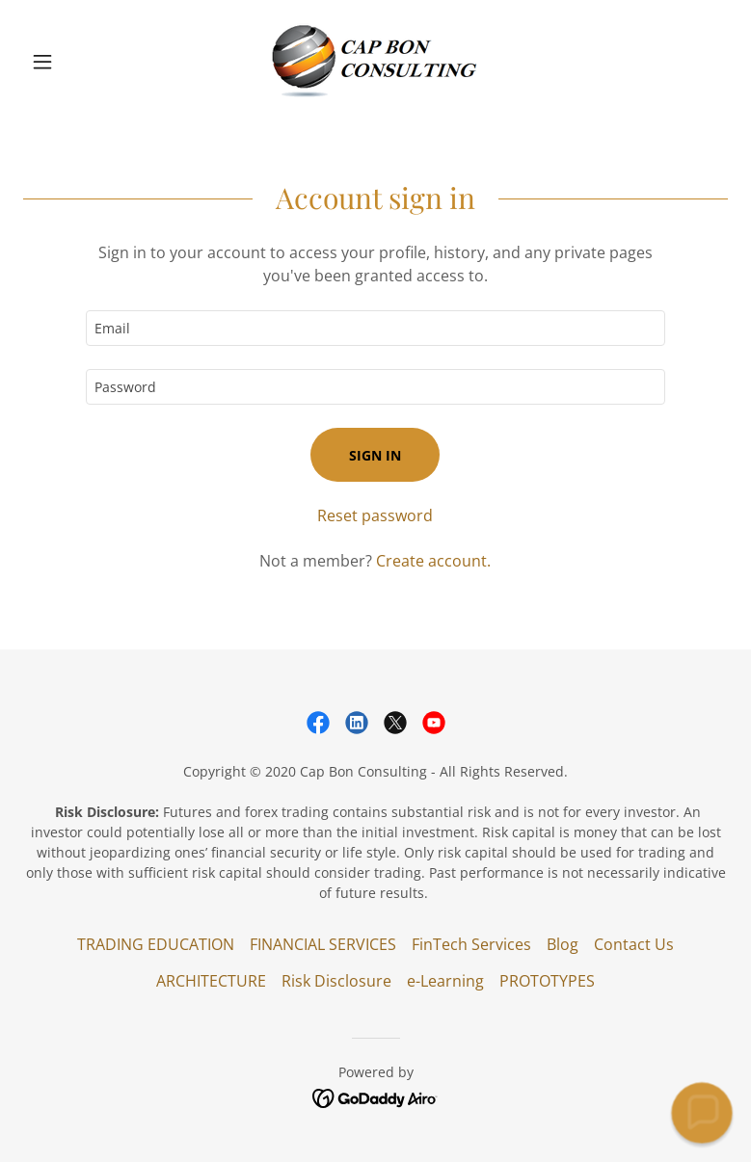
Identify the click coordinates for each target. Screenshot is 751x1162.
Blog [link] (562, 944)
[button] (76, 61)
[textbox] (375, 328)
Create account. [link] (433, 560)
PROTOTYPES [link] (547, 980)
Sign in (375, 455)
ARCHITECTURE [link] (211, 980)
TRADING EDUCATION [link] (155, 944)
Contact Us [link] (634, 944)
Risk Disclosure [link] (336, 980)
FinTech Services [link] (471, 944)
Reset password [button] (375, 515)
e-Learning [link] (445, 980)
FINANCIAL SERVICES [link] (323, 944)
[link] (376, 61)
